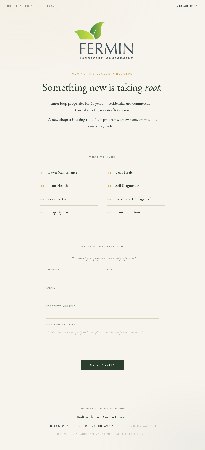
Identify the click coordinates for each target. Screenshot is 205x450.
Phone (110, 269)
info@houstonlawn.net (98, 426)
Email (50, 288)
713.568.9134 (187, 6)
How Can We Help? (60, 324)
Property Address (60, 306)
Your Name (55, 269)
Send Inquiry (102, 364)
